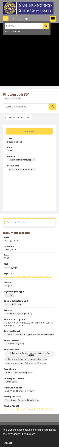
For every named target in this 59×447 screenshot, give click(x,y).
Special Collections (13, 98)
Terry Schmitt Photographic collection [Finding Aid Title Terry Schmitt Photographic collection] (22, 400)
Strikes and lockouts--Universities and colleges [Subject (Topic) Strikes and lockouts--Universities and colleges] (26, 359)
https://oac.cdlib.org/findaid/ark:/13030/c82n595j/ (29, 409)
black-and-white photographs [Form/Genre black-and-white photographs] (22, 169)
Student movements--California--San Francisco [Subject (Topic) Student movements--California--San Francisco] (26, 363)
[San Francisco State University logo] (28, 8)
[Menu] (53, 19)
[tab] (29, 131)
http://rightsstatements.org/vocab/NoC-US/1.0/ (28, 276)
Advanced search (12, 31)
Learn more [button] (28, 434)
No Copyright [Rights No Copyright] (11, 267)
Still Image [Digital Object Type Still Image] (10, 295)
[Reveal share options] (12, 18)
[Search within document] (52, 107)
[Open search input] (5, 18)
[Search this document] (26, 107)
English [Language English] (9, 285)
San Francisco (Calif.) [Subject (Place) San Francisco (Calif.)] (15, 343)
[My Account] (19, 18)
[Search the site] (24, 26)
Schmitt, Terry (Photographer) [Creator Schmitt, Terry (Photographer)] (22, 159)
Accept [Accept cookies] (8, 443)
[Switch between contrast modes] (26, 18)
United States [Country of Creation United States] (11, 381)
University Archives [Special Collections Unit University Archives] (14, 304)
